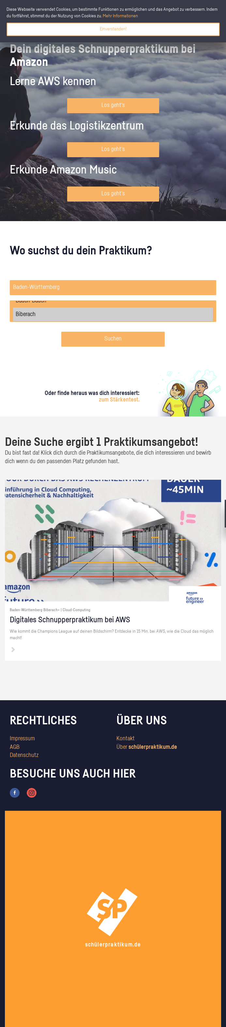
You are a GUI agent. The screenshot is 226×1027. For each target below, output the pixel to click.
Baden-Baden (113, 301)
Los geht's (113, 105)
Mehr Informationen (120, 16)
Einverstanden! (113, 29)
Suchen (113, 339)
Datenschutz (24, 755)
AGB (15, 747)
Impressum (22, 739)
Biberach (113, 314)
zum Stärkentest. (119, 400)
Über (146, 747)
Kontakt (125, 739)
